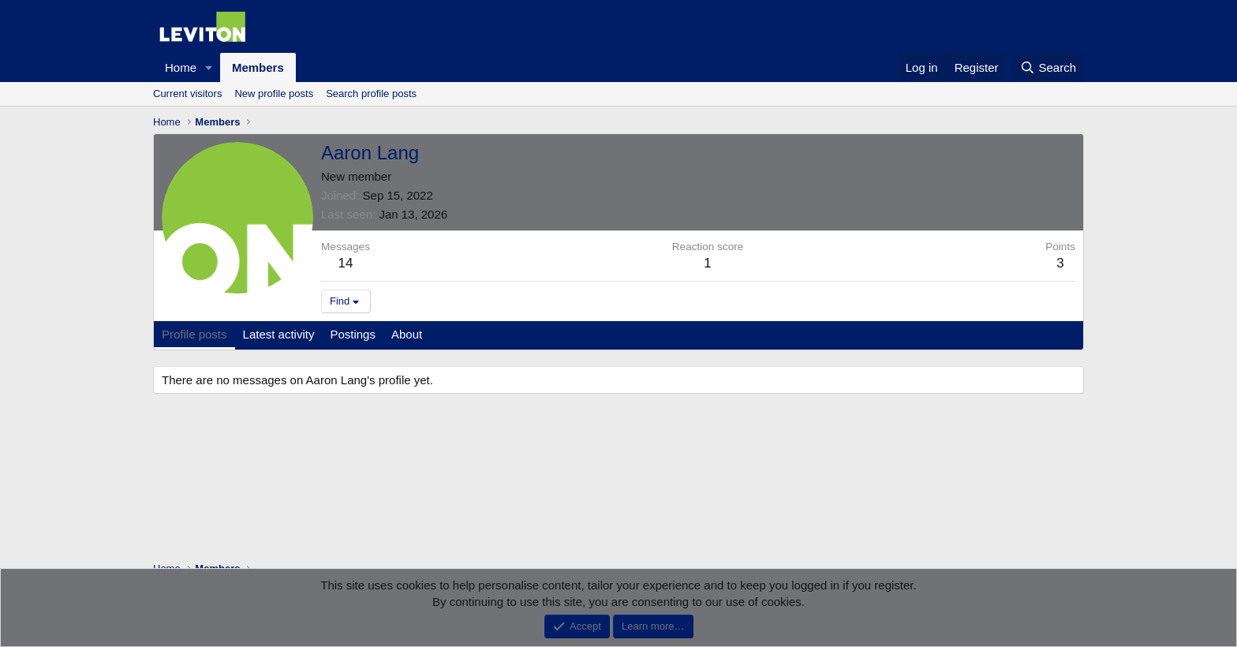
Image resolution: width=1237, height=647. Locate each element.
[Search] (1048, 67)
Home (180, 67)
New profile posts (273, 93)
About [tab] (406, 334)
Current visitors (187, 93)
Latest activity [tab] (279, 334)
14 (345, 263)
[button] (209, 67)
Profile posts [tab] (194, 334)
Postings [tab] (353, 334)
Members (258, 67)
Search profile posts (371, 93)
